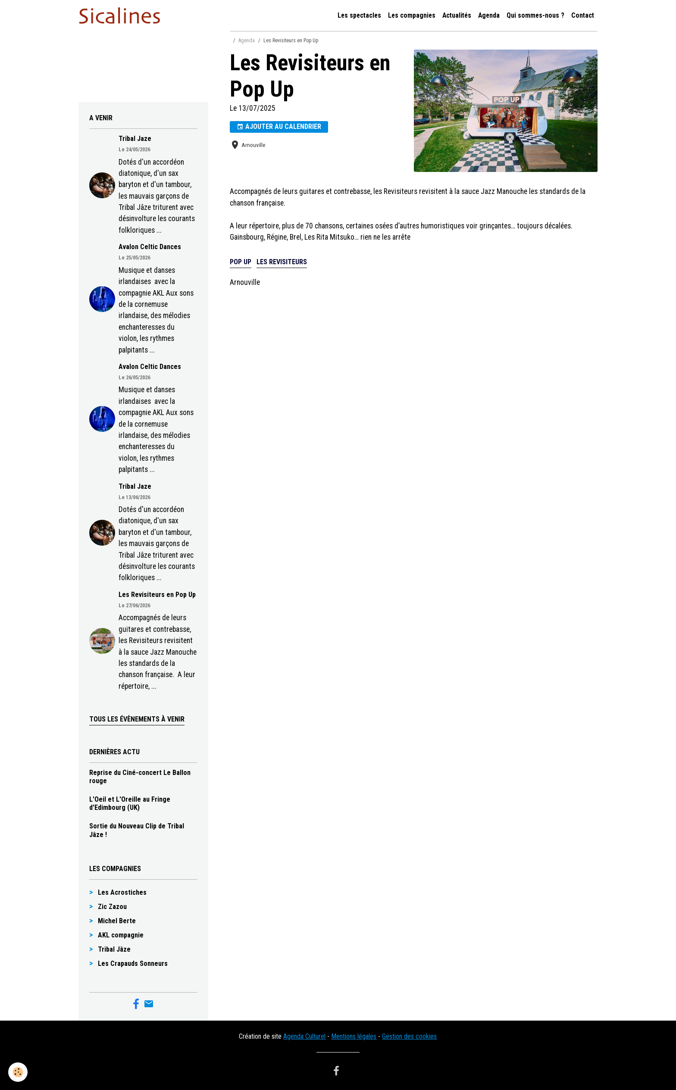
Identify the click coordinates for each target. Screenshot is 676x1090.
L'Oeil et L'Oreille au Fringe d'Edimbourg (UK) (129, 803)
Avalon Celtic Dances (150, 247)
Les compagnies (411, 15)
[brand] (121, 15)
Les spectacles (359, 15)
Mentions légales (353, 1036)
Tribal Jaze (135, 138)
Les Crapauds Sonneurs (133, 963)
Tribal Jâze (114, 949)
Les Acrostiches (122, 892)
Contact (582, 15)
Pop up (240, 262)
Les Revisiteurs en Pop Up (157, 594)
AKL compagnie (121, 935)
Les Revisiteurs (282, 262)
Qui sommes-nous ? (535, 15)
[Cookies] (18, 1072)
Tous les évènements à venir (137, 719)
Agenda (489, 15)
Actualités (456, 15)
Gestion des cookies (409, 1036)
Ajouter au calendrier (279, 126)
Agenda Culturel (304, 1036)
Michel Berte (117, 921)
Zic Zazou (112, 907)
